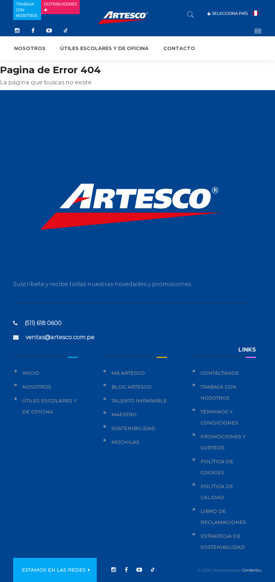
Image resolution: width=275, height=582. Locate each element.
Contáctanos (219, 373)
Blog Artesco (131, 387)
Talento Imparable (139, 401)
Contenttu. (252, 570)
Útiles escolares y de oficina (104, 48)
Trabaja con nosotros (26, 10)
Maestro (123, 414)
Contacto (179, 48)
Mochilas (125, 442)
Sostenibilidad (133, 428)
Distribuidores (60, 7)
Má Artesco (128, 373)
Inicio (30, 373)
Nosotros (30, 48)
